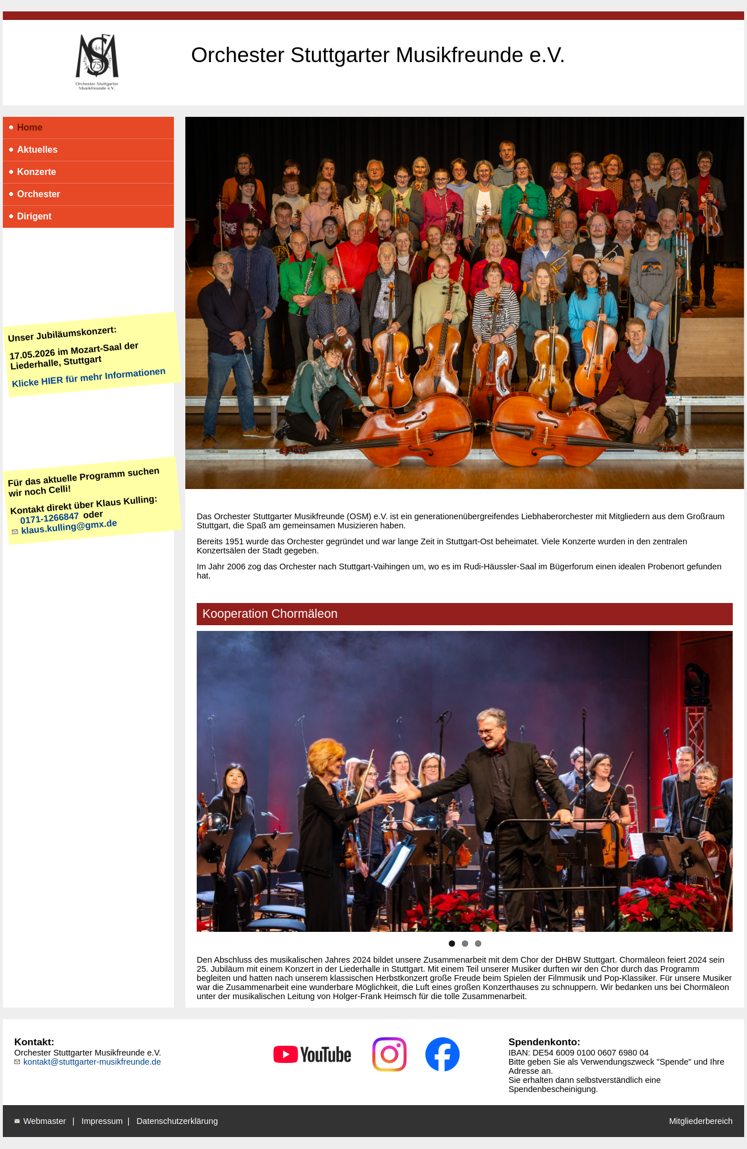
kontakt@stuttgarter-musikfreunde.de (92, 1061)
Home (23, 130)
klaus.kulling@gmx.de (69, 527)
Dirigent (28, 219)
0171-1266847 (49, 518)
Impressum (102, 1121)
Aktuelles (31, 152)
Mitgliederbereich (701, 1121)
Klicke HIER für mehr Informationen (88, 377)
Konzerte (30, 174)
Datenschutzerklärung (177, 1121)
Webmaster (44, 1121)
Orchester (32, 197)
